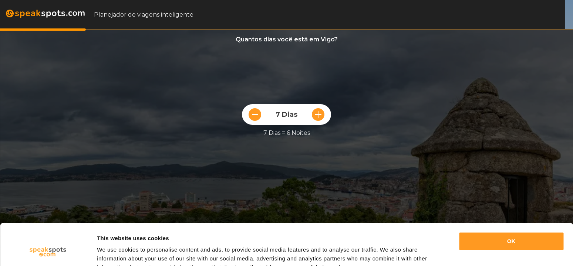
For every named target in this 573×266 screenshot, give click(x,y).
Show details (114, 251)
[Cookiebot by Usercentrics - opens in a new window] (48, 251)
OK (511, 205)
